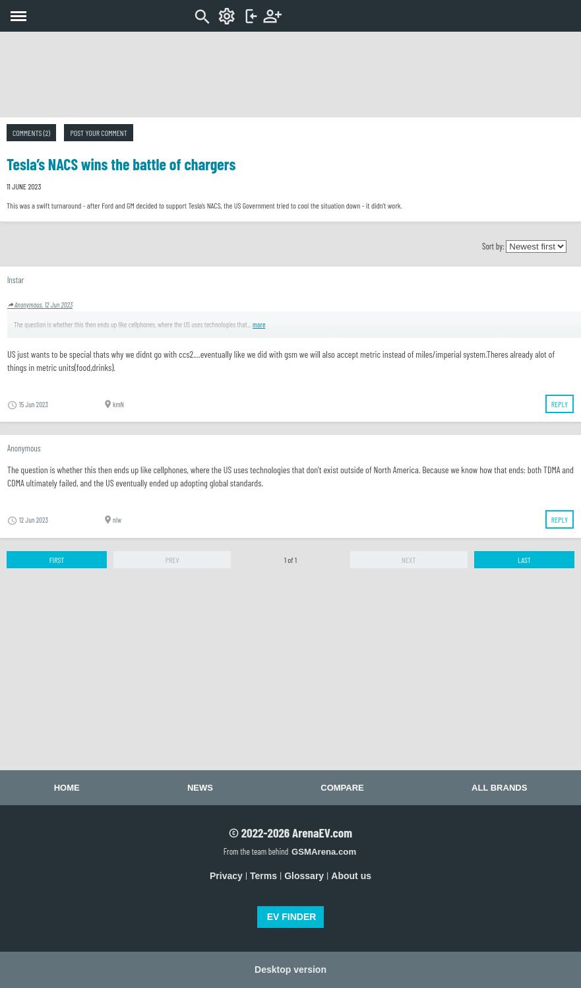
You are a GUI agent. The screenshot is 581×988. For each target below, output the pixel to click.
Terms (263, 876)
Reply (559, 404)
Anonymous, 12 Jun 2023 (40, 304)
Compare (342, 788)
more (259, 324)
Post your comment (98, 132)
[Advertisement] (290, 75)
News (200, 788)
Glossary (304, 876)
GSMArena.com (323, 852)
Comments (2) (31, 132)
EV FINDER (292, 916)
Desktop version (290, 969)
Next (408, 559)
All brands (499, 788)
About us (351, 876)
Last (524, 559)
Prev (172, 559)
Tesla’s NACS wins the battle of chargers (121, 164)
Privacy (226, 876)
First (57, 559)
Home (67, 788)
